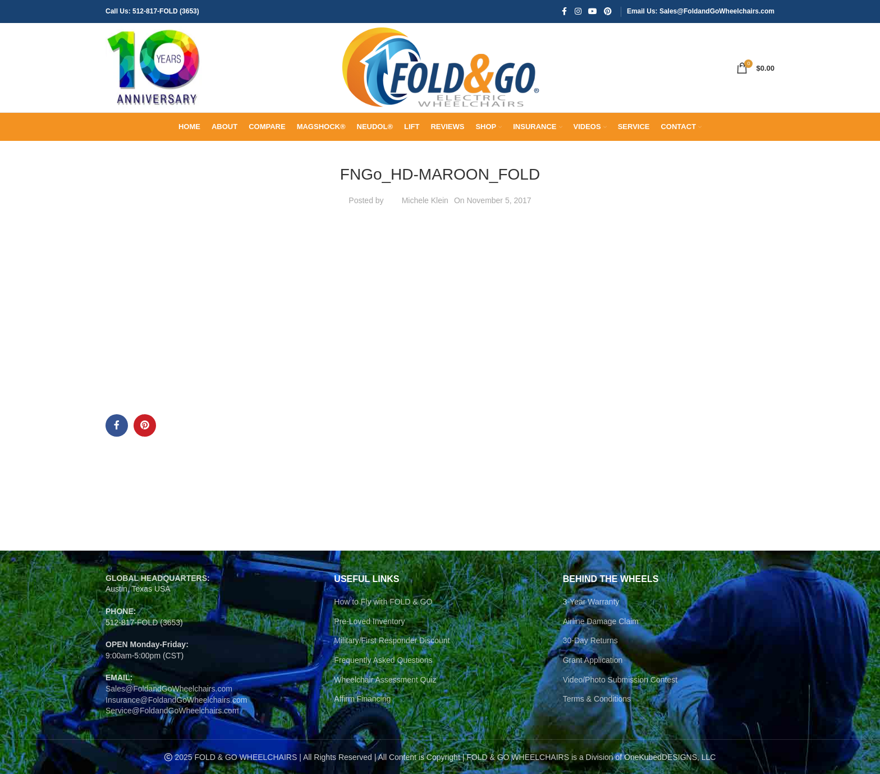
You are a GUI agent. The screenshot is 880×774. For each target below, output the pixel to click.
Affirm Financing (362, 722)
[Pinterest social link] (608, 12)
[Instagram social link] (578, 12)
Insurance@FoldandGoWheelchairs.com (176, 722)
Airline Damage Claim (601, 644)
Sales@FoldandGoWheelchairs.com (169, 712)
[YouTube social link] (593, 12)
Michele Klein (425, 223)
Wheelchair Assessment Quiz (385, 702)
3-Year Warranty (591, 625)
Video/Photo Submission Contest (620, 702)
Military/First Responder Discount (392, 663)
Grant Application (593, 683)
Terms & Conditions (597, 722)
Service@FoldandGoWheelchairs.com (172, 734)
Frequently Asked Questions (383, 683)
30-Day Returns (590, 663)
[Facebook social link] (564, 12)
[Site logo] (156, 79)
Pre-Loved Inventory (369, 644)
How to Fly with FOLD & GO (383, 625)
